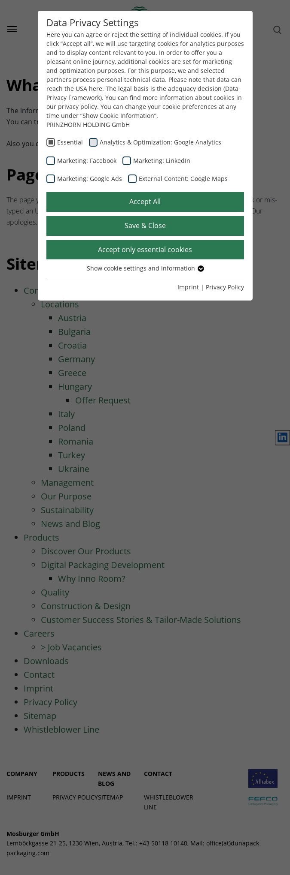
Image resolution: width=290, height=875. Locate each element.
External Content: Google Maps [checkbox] (183, 178)
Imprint (188, 287)
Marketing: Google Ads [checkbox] (89, 178)
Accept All (145, 201)
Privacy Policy (225, 287)
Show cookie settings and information (145, 268)
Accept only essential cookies (145, 249)
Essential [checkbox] (70, 142)
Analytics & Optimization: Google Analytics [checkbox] (160, 142)
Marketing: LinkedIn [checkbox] (161, 160)
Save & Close (145, 225)
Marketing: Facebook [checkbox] (86, 160)
